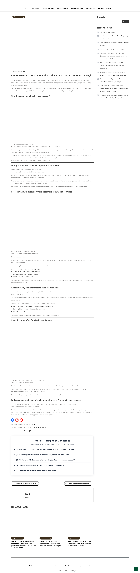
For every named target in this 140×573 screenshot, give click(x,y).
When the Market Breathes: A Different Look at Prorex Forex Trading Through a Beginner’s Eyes (114, 98)
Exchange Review (104, 8)
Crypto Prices (90, 8)
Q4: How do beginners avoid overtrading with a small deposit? (40, 465)
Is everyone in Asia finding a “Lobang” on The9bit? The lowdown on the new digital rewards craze (113, 65)
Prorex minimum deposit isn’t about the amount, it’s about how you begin (112, 80)
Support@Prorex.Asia (40, 427)
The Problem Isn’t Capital (108, 32)
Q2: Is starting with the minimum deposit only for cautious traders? (42, 455)
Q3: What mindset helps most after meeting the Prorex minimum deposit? (45, 460)
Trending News (48, 8)
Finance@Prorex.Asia (31, 431)
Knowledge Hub (77, 8)
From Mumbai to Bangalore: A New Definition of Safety (114, 44)
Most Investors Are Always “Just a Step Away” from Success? (114, 37)
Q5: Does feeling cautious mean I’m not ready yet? (36, 471)
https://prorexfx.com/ (30, 424)
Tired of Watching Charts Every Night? (112, 49)
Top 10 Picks (35, 8)
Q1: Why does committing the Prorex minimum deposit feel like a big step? (45, 449)
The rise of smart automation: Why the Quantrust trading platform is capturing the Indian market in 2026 (113, 56)
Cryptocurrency (19, 17)
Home (26, 8)
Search (125, 22)
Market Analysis (62, 8)
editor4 (26, 494)
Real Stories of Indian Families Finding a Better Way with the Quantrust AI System (79, 544)
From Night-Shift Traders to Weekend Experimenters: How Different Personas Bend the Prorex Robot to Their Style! (114, 88)
